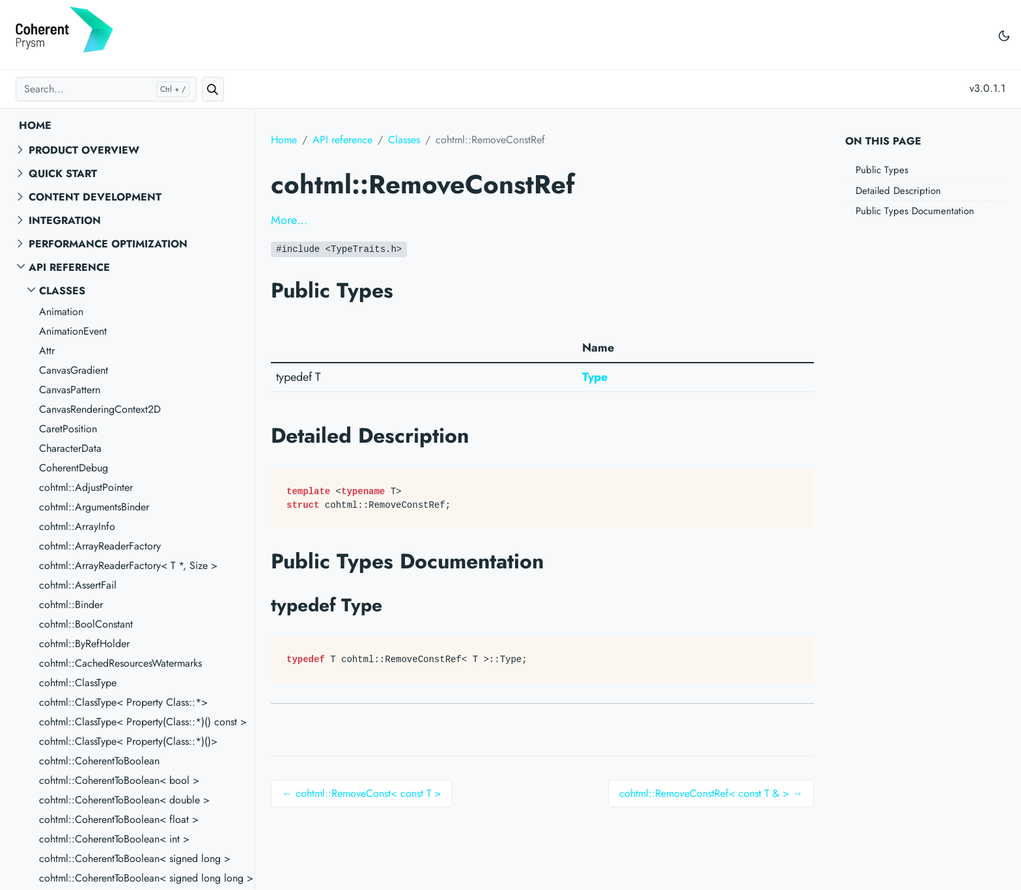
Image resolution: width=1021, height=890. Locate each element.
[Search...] (106, 89)
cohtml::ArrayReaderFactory (100, 545)
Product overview (84, 150)
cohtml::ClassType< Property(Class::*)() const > (143, 721)
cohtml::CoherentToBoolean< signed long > (135, 858)
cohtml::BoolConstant (86, 624)
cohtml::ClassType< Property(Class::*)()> (128, 741)
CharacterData (70, 448)
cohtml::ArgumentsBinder (94, 506)
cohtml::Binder (71, 604)
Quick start (63, 173)
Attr (47, 350)
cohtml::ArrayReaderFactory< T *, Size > (128, 565)
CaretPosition (68, 428)
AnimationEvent (73, 331)
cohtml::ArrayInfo (77, 526)
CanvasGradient (73, 370)
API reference (69, 267)
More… (289, 220)
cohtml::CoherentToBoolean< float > (119, 819)
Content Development (95, 196)
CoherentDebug (73, 467)
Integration (65, 220)
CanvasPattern (69, 389)
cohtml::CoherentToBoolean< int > (114, 838)
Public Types (882, 170)
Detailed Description (898, 191)
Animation (61, 311)
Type (595, 377)
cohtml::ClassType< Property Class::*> (123, 702)
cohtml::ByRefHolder (84, 643)
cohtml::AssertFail (78, 584)
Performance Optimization (108, 243)
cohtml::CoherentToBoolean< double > (124, 799)
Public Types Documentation (915, 211)
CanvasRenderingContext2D (100, 409)
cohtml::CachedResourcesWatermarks (120, 663)
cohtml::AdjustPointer (86, 487)
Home (35, 125)
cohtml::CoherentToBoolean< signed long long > (146, 877)
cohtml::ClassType (78, 682)
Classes (62, 290)
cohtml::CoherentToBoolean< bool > (119, 780)
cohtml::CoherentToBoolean (99, 760)
